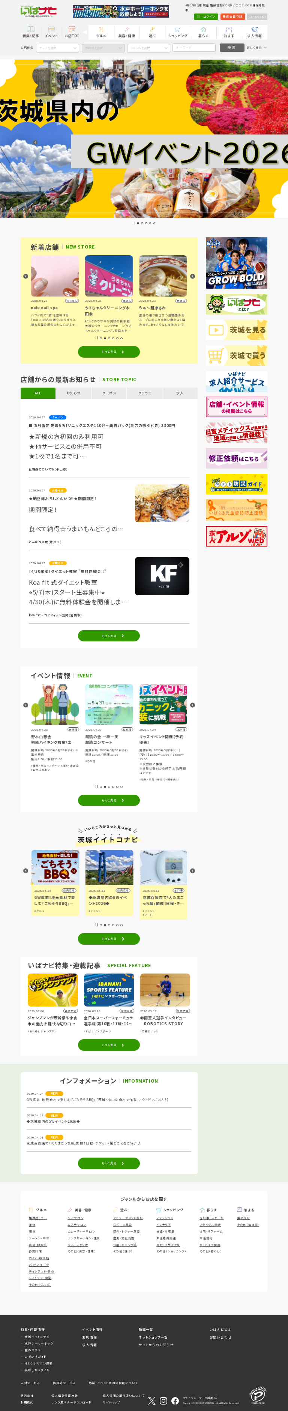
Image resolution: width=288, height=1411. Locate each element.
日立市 (70, 891)
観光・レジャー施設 (126, 1231)
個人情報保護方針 (64, 1395)
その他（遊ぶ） (123, 1251)
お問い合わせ (221, 1337)
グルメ (101, 35)
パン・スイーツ (39, 1265)
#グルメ (93, 911)
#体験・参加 (62, 756)
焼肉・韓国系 (38, 1245)
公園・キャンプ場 (125, 1245)
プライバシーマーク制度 (198, 1398)
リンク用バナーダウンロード (71, 1402)
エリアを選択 (47, 48)
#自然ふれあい (95, 769)
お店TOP (72, 35)
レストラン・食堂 (40, 1278)
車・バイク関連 (210, 1245)
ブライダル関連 (210, 1224)
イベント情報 (92, 1329)
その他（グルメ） (40, 1284)
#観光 (38, 911)
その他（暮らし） (211, 1251)
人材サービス (30, 1383)
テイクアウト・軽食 (41, 1271)
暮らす (203, 35)
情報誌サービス (64, 1383)
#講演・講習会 (123, 765)
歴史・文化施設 (124, 1238)
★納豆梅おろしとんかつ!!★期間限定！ (62, 498)
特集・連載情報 (33, 1329)
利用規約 (27, 1402)
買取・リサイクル (168, 1245)
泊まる (229, 35)
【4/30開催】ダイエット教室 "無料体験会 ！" (68, 571)
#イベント (148, 911)
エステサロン (77, 1224)
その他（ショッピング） (171, 1251)
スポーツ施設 (122, 1224)
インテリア (163, 1224)
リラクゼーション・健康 (84, 1238)
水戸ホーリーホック (39, 1343)
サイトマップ (111, 1402)
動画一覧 (146, 1329)
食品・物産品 (165, 1231)
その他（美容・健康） (82, 1251)
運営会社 (27, 1395)
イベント (51, 35)
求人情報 (254, 35)
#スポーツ (107, 765)
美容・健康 (126, 35)
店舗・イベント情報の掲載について (113, 1383)
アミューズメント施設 (128, 1218)
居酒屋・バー (38, 1218)
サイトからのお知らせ (156, 1344)
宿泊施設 (243, 1218)
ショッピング (178, 35)
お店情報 (89, 1337)
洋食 (32, 1224)
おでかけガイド (35, 1356)
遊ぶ (152, 35)
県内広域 (122, 891)
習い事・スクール (212, 1218)
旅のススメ (32, 1350)
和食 (32, 1231)
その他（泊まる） (248, 1224)
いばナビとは (220, 1329)
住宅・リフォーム (211, 1231)
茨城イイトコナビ (37, 1337)
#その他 (144, 761)
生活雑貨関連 (166, 1238)
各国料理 (35, 1251)
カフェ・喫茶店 (39, 1258)
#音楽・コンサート (42, 756)
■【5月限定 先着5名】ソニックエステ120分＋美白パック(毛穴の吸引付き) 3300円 (102, 425)
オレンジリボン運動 (38, 1363)
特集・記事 (30, 35)
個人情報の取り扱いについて (123, 1395)
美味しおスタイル (37, 1370)
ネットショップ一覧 (153, 1337)
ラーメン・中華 (39, 1238)
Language (257, 16)
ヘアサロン (75, 1218)
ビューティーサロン (81, 1231)
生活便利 (206, 1238)
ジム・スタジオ (78, 1245)
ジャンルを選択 (140, 48)
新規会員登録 (232, 16)
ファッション (164, 1218)
